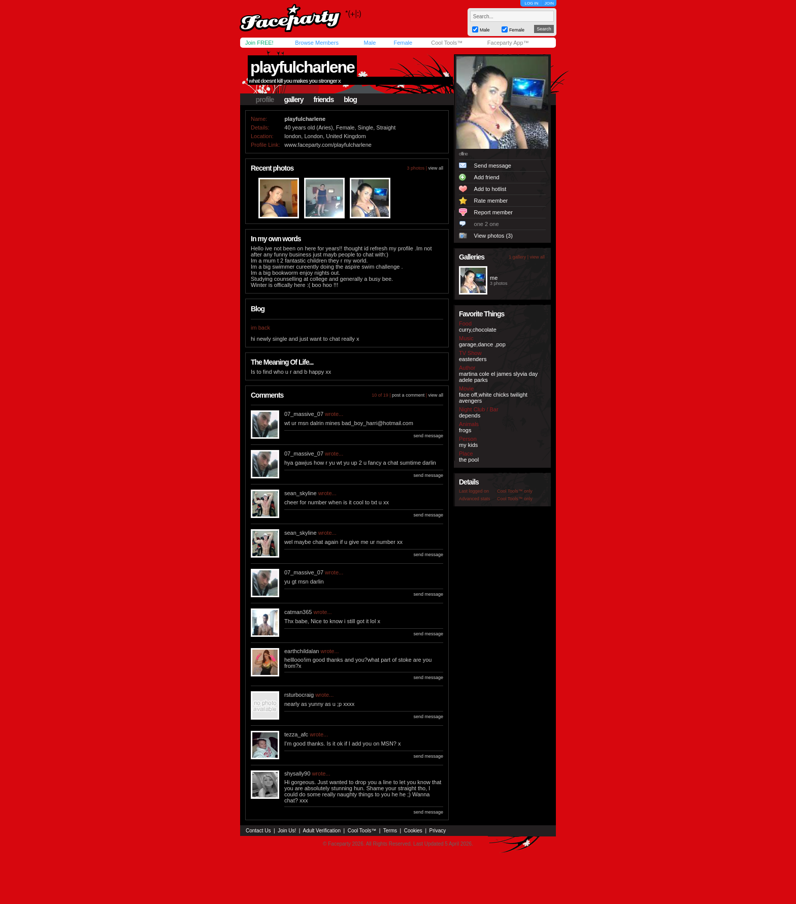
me (494, 278)
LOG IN (531, 3)
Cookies (413, 830)
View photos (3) (493, 236)
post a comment (408, 395)
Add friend (487, 177)
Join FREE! (259, 43)
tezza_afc (296, 734)
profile (265, 99)
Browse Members (317, 43)
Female (402, 43)
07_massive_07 (303, 414)
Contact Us (258, 830)
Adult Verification (322, 830)
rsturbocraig (299, 695)
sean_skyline (300, 493)
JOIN (549, 3)
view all (435, 168)
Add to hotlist (490, 189)
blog (350, 99)
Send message (492, 166)
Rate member (491, 201)
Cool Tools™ (446, 43)
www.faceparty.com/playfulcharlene (328, 145)
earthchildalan (301, 651)
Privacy (437, 830)
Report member (493, 212)
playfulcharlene (302, 67)
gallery (293, 99)
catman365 (298, 612)
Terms (390, 830)
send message (428, 435)
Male (369, 43)
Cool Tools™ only (515, 491)
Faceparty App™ (508, 43)
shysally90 (297, 773)
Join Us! (287, 830)
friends (324, 99)
